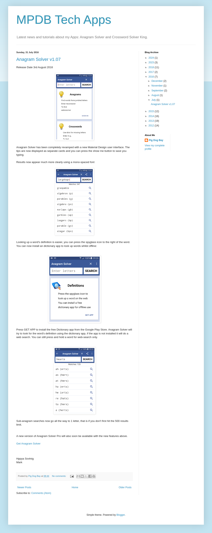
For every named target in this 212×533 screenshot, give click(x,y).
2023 (152, 62)
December (157, 81)
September (157, 90)
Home (75, 487)
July (154, 100)
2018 (152, 67)
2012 (152, 125)
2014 (152, 116)
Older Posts (125, 487)
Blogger (120, 514)
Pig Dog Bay (156, 140)
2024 (152, 57)
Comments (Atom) (41, 493)
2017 (152, 72)
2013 (152, 120)
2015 (152, 111)
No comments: (59, 476)
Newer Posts (24, 487)
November (157, 85)
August (155, 95)
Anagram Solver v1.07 (38, 59)
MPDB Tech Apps (63, 19)
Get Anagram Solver (28, 443)
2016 (152, 76)
